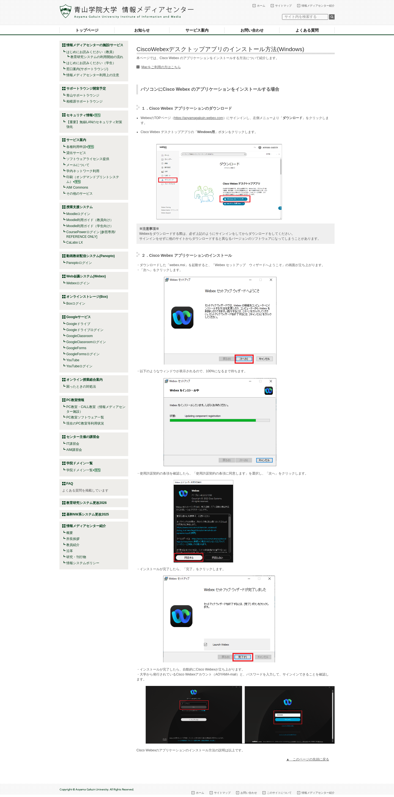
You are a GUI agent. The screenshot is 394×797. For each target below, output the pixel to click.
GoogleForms (76, 348)
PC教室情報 (75, 400)
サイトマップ (283, 5)
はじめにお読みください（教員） (91, 52)
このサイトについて (279, 792)
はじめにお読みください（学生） (91, 63)
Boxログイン (75, 303)
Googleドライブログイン (84, 330)
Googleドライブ (78, 324)
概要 (69, 533)
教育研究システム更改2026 (86, 503)
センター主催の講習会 (82, 437)
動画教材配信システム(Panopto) (90, 256)
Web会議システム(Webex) (86, 276)
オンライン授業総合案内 (84, 380)
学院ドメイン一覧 (83, 470)
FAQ (69, 484)
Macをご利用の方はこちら (161, 67)
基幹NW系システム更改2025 (87, 514)
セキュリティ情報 (83, 115)
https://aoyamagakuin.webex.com (198, 118)
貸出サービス (76, 153)
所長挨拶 (73, 539)
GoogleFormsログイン (83, 354)
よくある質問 (307, 30)
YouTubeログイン (79, 366)
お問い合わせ (252, 30)
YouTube (72, 360)
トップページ (86, 30)
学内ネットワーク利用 (82, 171)
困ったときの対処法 (81, 386)
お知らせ (142, 30)
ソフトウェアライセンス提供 (87, 159)
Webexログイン (78, 283)
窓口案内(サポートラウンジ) (87, 69)
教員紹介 (73, 545)
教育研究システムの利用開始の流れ (96, 57)
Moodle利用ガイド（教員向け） (89, 220)
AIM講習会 (74, 450)
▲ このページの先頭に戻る (307, 759)
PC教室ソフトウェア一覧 (85, 417)
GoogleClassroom (79, 336)
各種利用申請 (76, 147)
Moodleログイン (78, 214)
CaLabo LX (74, 242)
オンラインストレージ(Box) (87, 297)
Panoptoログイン (79, 263)
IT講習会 (72, 444)
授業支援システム (79, 207)
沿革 (69, 551)
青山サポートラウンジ (82, 95)
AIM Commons (77, 187)
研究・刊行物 (76, 557)
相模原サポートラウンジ (84, 101)
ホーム (261, 5)
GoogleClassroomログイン (86, 342)
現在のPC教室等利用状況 (85, 423)
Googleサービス (78, 317)
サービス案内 (197, 30)
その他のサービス (79, 193)
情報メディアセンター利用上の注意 (92, 75)
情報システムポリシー (82, 563)
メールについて (77, 165)
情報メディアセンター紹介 (318, 5)
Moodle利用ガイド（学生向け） (89, 226)
